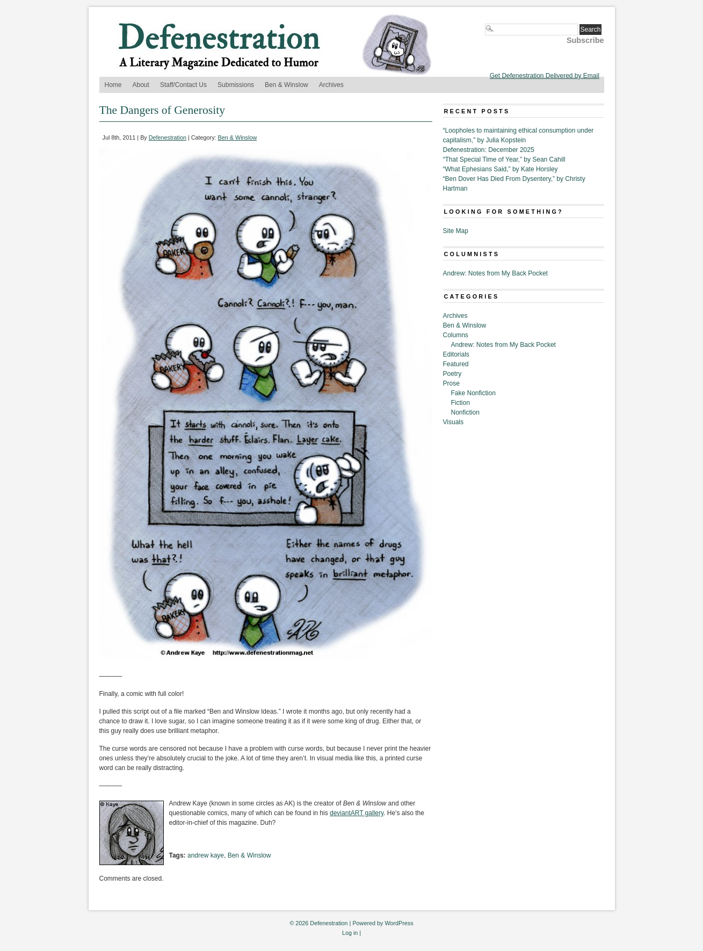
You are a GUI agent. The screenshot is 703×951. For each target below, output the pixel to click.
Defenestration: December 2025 (488, 150)
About (141, 85)
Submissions (236, 85)
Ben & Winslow (286, 85)
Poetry (452, 374)
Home (113, 85)
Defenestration (167, 137)
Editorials (456, 354)
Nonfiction (465, 412)
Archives (331, 85)
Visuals (453, 422)
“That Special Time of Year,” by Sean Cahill (504, 159)
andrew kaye (205, 855)
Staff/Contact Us (183, 85)
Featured (456, 364)
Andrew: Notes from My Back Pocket (495, 273)
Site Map (455, 231)
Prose (451, 383)
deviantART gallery (356, 813)
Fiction (460, 402)
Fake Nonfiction (473, 393)
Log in (350, 933)
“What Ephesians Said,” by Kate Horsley (500, 169)
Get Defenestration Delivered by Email (544, 75)
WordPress (399, 923)
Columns (455, 335)
